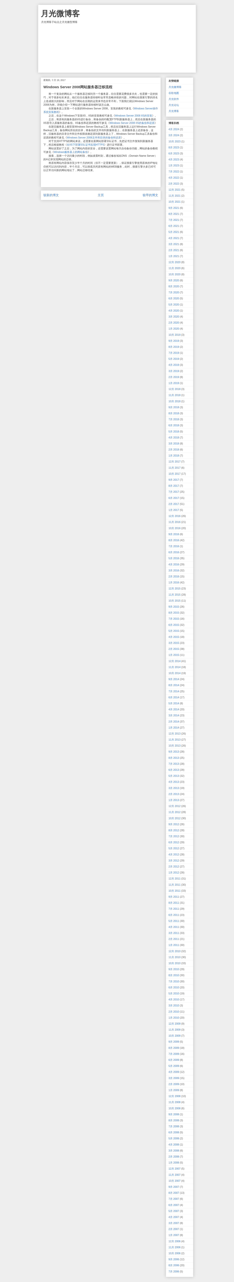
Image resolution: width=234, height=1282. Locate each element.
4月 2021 (174, 238)
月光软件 (174, 99)
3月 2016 (174, 570)
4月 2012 (174, 854)
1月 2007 (174, 1235)
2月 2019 (174, 377)
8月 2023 (174, 147)
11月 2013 (175, 739)
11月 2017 (175, 467)
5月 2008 (174, 1138)
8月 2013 (174, 757)
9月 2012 (174, 824)
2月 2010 (174, 1011)
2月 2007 (174, 1229)
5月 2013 (174, 775)
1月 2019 (174, 383)
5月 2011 (174, 921)
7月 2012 (174, 836)
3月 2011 (174, 933)
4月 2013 (174, 782)
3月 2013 (174, 788)
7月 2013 (174, 763)
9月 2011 (174, 896)
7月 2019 (174, 352)
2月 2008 (174, 1156)
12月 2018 (175, 389)
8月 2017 (174, 485)
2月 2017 (174, 504)
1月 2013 (174, 800)
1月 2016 (174, 582)
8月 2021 (174, 214)
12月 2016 (175, 516)
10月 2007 (175, 1180)
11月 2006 (175, 1247)
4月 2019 (174, 365)
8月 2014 (174, 685)
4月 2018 (174, 437)
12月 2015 (175, 588)
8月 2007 (174, 1192)
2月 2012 (174, 866)
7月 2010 (174, 981)
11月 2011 (175, 884)
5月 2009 (174, 1066)
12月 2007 (175, 1168)
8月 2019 (174, 346)
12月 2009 (175, 1023)
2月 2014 (174, 721)
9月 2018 (174, 407)
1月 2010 (174, 1017)
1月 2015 (174, 655)
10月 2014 (175, 673)
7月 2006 (174, 1271)
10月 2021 (175, 201)
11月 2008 (175, 1102)
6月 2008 (174, 1132)
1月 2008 (174, 1162)
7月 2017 (174, 491)
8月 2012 (174, 830)
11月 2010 (175, 957)
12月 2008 (175, 1096)
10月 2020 (175, 274)
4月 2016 (174, 564)
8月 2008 (174, 1120)
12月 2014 (175, 661)
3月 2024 (174, 135)
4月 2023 (174, 159)
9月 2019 (174, 340)
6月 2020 (174, 298)
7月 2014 (174, 691)
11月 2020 (175, 268)
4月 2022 (174, 177)
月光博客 (174, 111)
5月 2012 (174, 848)
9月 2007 (174, 1186)
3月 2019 (174, 371)
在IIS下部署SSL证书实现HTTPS (85, 144)
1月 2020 (174, 328)
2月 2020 (174, 322)
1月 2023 (174, 165)
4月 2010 (174, 999)
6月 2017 (174, 498)
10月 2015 (175, 600)
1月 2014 (174, 727)
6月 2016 (174, 552)
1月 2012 (174, 872)
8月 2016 (174, 540)
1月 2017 (174, 510)
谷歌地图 (174, 93)
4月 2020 (174, 310)
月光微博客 (60, 13)
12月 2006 (175, 1241)
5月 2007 (174, 1211)
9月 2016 (174, 534)
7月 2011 (174, 908)
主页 (101, 195)
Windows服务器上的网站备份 (71, 152)
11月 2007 (175, 1174)
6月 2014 (174, 697)
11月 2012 (175, 812)
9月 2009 (174, 1041)
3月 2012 (174, 860)
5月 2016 (174, 558)
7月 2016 (174, 546)
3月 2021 (174, 244)
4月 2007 (174, 1217)
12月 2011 (175, 878)
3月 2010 (174, 1005)
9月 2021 (174, 208)
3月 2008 (174, 1150)
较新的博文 (51, 195)
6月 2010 (174, 987)
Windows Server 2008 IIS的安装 (133, 115)
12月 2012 (175, 806)
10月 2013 (175, 745)
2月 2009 (174, 1084)
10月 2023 (175, 141)
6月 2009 (174, 1060)
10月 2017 (175, 473)
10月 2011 (175, 890)
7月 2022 (174, 171)
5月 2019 (174, 359)
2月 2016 (174, 576)
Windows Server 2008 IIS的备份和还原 (132, 123)
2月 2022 (174, 183)
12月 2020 (175, 262)
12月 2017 (175, 461)
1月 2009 (174, 1090)
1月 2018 (174, 455)
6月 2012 (174, 842)
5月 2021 (174, 232)
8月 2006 (174, 1265)
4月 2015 (174, 637)
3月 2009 (174, 1078)
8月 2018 (174, 413)
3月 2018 (174, 443)
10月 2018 (175, 401)
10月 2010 (175, 963)
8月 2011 (174, 902)
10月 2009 (175, 1035)
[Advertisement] (117, 48)
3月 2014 (174, 715)
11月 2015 (175, 594)
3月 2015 (174, 643)
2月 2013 (174, 794)
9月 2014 (174, 679)
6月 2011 (174, 915)
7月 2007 (174, 1198)
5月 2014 (174, 703)
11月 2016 (175, 522)
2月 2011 (174, 939)
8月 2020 (174, 286)
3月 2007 (174, 1223)
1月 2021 (174, 256)
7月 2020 (174, 292)
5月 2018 (174, 431)
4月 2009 (174, 1072)
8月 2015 (174, 612)
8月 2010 (174, 975)
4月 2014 (174, 709)
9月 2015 (174, 606)
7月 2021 (174, 220)
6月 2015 (174, 625)
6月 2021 (174, 226)
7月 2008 (174, 1126)
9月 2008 (174, 1114)
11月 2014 (175, 667)
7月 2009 (174, 1054)
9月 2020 (174, 280)
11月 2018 (175, 395)
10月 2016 (175, 528)
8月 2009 (174, 1048)
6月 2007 (174, 1205)
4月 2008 (174, 1144)
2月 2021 (174, 250)
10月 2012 (175, 818)
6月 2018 (174, 425)
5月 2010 (174, 993)
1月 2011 (174, 945)
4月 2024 (174, 129)
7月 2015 (174, 618)
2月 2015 (174, 649)
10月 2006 (175, 1253)
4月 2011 (174, 927)
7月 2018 (174, 419)
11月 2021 (175, 195)
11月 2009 (175, 1029)
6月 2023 (174, 153)
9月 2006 (174, 1259)
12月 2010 (175, 951)
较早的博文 (150, 195)
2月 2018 (174, 449)
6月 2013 (174, 769)
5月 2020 (174, 304)
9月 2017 (174, 479)
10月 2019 (175, 334)
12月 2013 (175, 733)
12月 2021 (175, 189)
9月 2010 (174, 969)
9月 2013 (174, 751)
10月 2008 (175, 1108)
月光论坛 (174, 105)
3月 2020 (174, 316)
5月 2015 (174, 631)
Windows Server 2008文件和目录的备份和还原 (94, 137)
